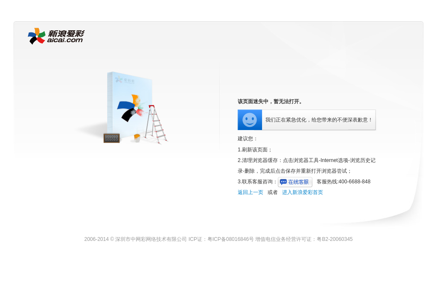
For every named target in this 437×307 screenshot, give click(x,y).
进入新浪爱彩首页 (302, 192)
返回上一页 (250, 192)
